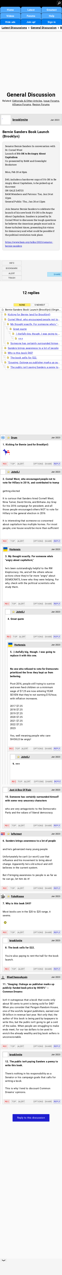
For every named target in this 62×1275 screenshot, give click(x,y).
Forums (31, 16)
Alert (12, 273)
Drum (14, 437)
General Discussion (44, 27)
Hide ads (10, 22)
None (22, 305)
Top (12, 464)
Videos (10, 16)
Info (11, 263)
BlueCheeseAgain (17, 977)
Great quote (20, 329)
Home (10, 9)
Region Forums (41, 104)
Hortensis (15, 549)
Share (48, 464)
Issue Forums (51, 100)
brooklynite (20, 119)
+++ (20, 338)
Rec (5, 464)
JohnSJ (15, 471)
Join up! (30, 22)
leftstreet (16, 833)
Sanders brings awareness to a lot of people (33, 348)
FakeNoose (17, 896)
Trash (11, 278)
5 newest (40, 305)
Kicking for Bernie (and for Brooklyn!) (29, 314)
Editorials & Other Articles (27, 100)
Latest (31, 9)
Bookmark (12, 268)
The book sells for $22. (23, 357)
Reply (57, 464)
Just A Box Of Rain (20, 789)
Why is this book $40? (20, 352)
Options (38, 464)
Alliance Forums (21, 104)
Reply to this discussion (31, 1117)
